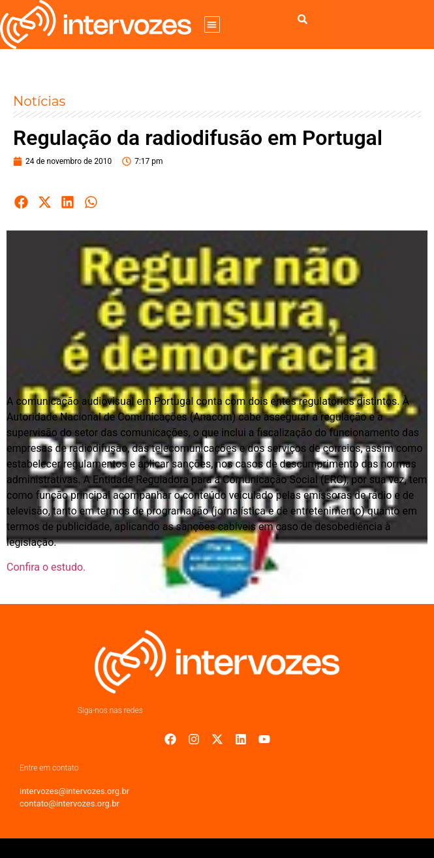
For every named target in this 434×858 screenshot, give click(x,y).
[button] (212, 24)
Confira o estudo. (46, 567)
